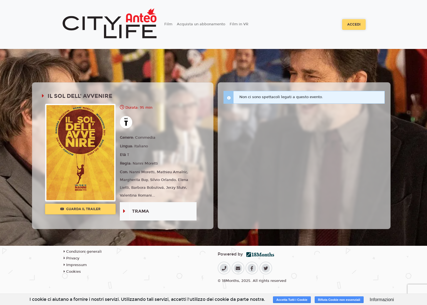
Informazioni (382, 299)
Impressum (75, 265)
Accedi (354, 24)
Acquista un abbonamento (201, 24)
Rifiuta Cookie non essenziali (339, 299)
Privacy (71, 258)
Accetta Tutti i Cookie (291, 299)
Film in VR (239, 24)
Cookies (72, 271)
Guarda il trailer (80, 209)
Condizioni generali (83, 251)
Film (168, 24)
